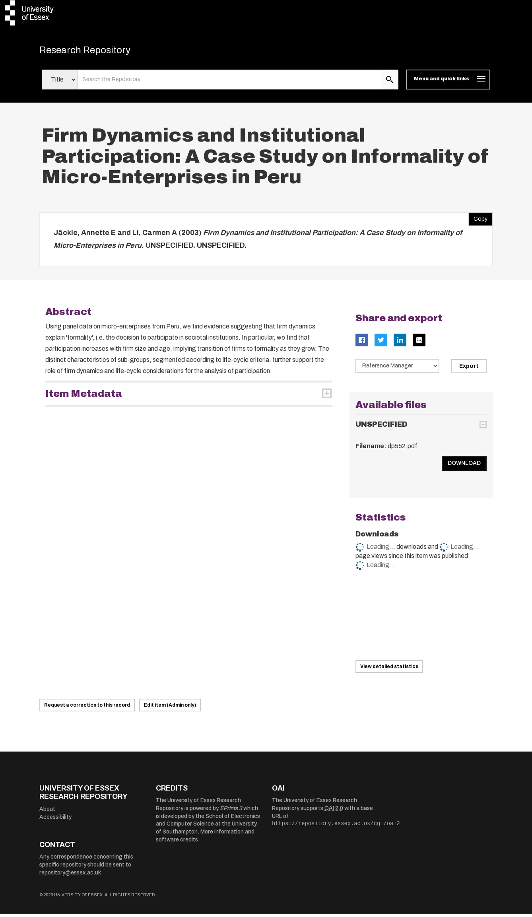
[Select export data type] (397, 369)
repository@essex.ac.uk (70, 875)
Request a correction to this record (87, 708)
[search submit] (389, 83)
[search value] (229, 83)
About (47, 812)
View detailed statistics (389, 669)
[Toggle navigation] (448, 83)
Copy (477, 220)
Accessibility (55, 820)
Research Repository (95, 51)
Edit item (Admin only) (170, 708)
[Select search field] (59, 83)
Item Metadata (83, 397)
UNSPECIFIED (381, 427)
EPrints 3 (231, 811)
